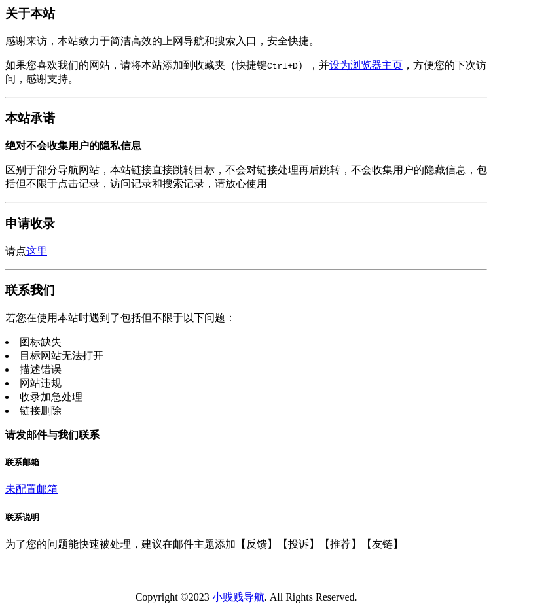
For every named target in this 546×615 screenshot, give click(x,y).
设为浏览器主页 (366, 65)
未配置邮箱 (31, 489)
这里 (36, 250)
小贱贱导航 (238, 597)
